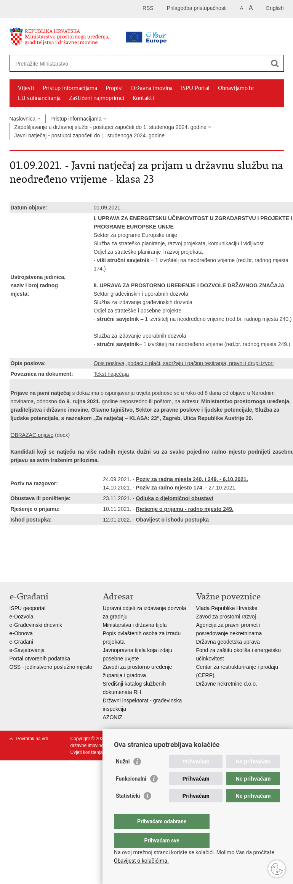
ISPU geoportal (28, 608)
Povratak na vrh (32, 738)
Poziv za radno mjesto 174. (170, 488)
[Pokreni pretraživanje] (275, 63)
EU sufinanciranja (39, 98)
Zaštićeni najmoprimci (96, 98)
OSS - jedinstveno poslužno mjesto (51, 667)
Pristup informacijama (70, 88)
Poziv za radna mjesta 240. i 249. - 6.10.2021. (192, 479)
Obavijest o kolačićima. (141, 861)
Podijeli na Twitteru (46, 570)
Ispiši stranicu (14, 570)
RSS (148, 8)
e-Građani (21, 642)
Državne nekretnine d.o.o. (226, 684)
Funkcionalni (131, 794)
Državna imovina (152, 88)
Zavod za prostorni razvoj (226, 616)
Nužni (123, 777)
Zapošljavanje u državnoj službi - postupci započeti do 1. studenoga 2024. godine (110, 127)
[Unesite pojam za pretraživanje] (122, 63)
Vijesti (26, 88)
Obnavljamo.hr (236, 88)
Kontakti (143, 98)
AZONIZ (112, 717)
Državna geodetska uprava (228, 642)
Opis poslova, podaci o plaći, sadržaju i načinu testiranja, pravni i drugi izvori (184, 363)
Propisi (114, 88)
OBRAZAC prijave (32, 435)
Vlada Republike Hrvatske (227, 608)
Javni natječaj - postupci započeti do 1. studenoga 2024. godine (89, 135)
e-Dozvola (22, 616)
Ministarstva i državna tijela (135, 625)
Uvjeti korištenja (86, 752)
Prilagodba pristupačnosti (197, 8)
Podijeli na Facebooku (30, 570)
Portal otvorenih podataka (40, 658)
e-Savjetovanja (27, 650)
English (275, 8)
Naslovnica (22, 119)
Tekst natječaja (111, 374)
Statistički (128, 811)
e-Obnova (21, 633)
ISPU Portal (195, 88)
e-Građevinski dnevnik (36, 625)
